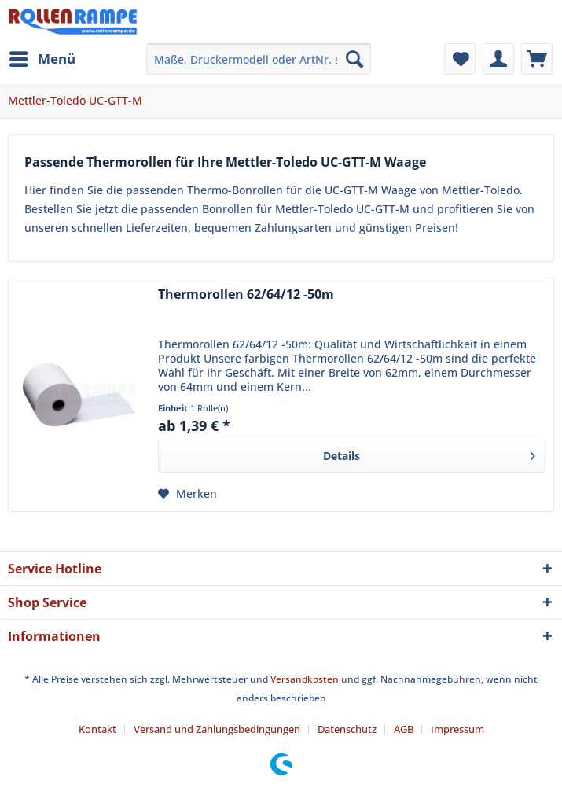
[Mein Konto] (498, 59)
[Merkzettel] (460, 59)
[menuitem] (41, 59)
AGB (403, 729)
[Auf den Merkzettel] (187, 493)
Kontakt (97, 729)
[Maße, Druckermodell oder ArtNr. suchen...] (258, 59)
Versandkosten (304, 679)
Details (429, 453)
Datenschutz (347, 729)
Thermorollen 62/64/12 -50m (246, 294)
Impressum (457, 729)
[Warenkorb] (537, 59)
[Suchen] (354, 59)
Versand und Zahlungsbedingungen (217, 729)
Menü (42, 57)
